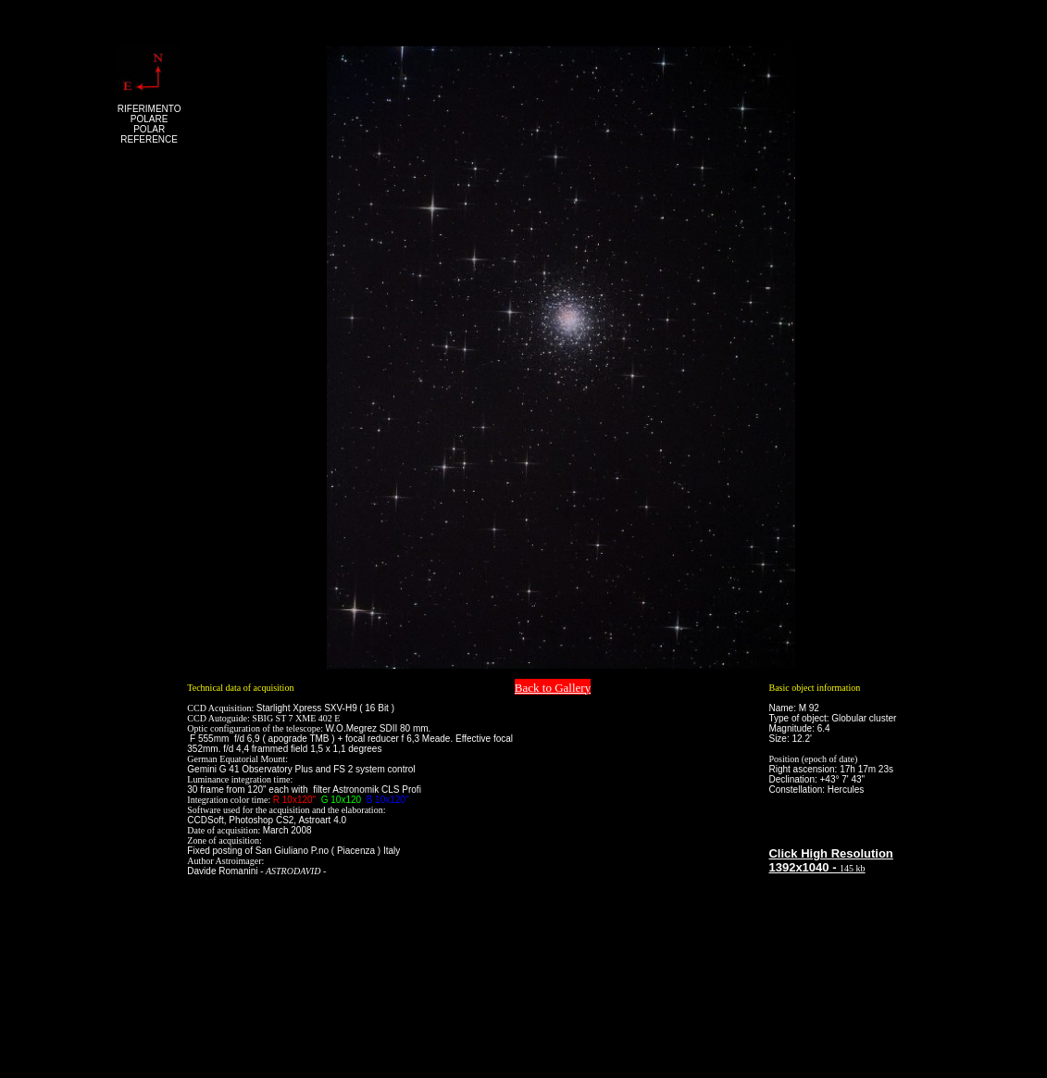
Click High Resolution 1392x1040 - (830, 860)
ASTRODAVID (293, 871)
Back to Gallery (553, 688)
